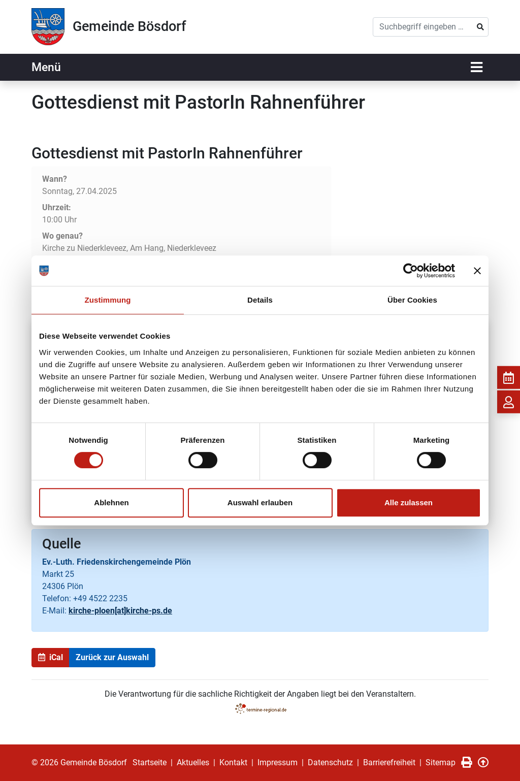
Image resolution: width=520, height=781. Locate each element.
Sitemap (441, 762)
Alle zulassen (408, 502)
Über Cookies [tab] (412, 300)
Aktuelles (193, 762)
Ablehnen (111, 502)
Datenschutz (330, 762)
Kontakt (233, 762)
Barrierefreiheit (389, 762)
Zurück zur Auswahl (112, 657)
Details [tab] (260, 300)
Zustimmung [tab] (108, 300)
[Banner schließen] (477, 270)
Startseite (150, 762)
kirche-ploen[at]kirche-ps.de (120, 610)
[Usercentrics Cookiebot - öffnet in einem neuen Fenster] (410, 270)
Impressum (277, 762)
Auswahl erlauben (260, 502)
